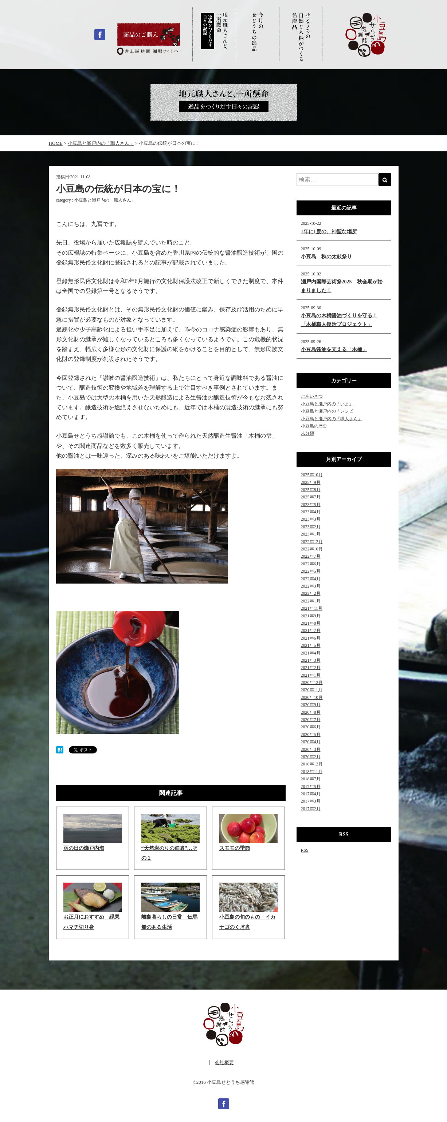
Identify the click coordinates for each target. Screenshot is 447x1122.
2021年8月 (311, 623)
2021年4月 (311, 653)
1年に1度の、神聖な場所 (329, 231)
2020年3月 (311, 749)
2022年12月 (312, 541)
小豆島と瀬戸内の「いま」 (327, 403)
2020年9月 (311, 704)
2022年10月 (312, 549)
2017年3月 (311, 801)
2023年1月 (311, 534)
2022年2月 (311, 593)
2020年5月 (311, 734)
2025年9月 (311, 482)
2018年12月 (312, 764)
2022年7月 (311, 556)
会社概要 (224, 1062)
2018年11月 (312, 771)
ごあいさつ (312, 396)
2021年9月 (311, 615)
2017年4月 (311, 793)
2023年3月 (311, 519)
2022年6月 (311, 563)
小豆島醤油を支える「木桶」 (334, 349)
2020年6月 (311, 726)
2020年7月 (311, 719)
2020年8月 (311, 712)
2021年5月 (311, 645)
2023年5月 (311, 504)
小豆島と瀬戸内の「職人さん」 (105, 200)
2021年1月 (311, 675)
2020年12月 (312, 682)
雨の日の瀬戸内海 (83, 848)
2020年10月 (312, 697)
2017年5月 (311, 786)
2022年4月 (311, 578)
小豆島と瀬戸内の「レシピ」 (329, 411)
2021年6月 (311, 638)
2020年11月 (312, 689)
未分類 (307, 433)
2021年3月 (311, 660)
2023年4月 (311, 511)
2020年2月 (311, 756)
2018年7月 (311, 778)
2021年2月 (311, 667)
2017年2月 (311, 808)
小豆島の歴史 (314, 426)
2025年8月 (311, 489)
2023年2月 (311, 526)
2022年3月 (311, 586)
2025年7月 (311, 497)
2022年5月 (311, 571)
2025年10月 (312, 474)
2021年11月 (312, 608)
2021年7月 (311, 630)
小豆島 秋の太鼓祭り (326, 256)
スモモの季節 (234, 848)
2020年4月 (311, 741)
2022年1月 (311, 601)
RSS (305, 850)
